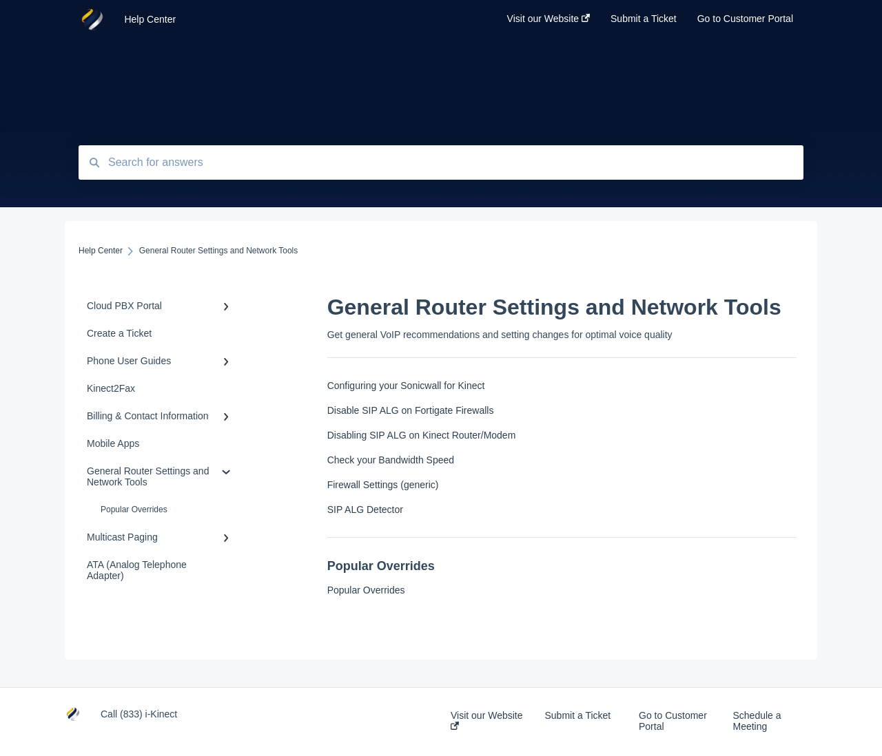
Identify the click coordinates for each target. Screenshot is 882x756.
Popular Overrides (134, 509)
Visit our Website (487, 720)
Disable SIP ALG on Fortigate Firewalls (410, 410)
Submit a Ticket (578, 715)
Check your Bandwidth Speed (390, 459)
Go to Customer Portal (673, 721)
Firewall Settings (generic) (383, 484)
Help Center (150, 19)
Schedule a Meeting (757, 721)
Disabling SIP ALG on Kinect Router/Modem (421, 435)
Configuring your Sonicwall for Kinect (406, 385)
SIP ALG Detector (365, 509)
